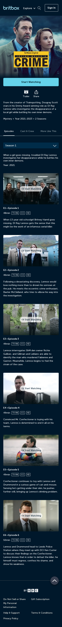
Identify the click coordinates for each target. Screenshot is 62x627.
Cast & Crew (27, 131)
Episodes (9, 131)
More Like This (48, 131)
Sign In (51, 7)
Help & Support (11, 612)
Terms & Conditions (42, 612)
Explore (29, 8)
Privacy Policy (10, 618)
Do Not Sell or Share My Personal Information (14, 603)
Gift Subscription (40, 599)
